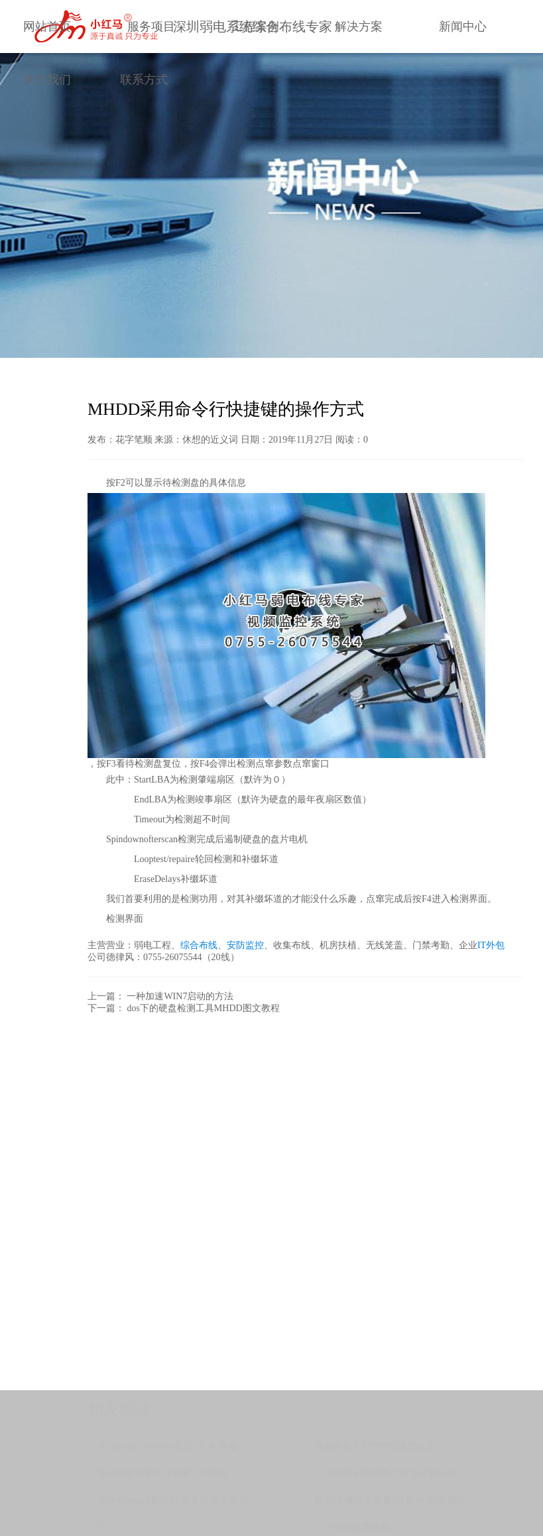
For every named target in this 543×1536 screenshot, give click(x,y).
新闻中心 (463, 26)
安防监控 (245, 945)
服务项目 (151, 26)
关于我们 (47, 79)
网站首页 (47, 26)
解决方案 (359, 26)
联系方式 (144, 79)
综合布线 (198, 945)
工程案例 (255, 26)
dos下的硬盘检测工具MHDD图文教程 (203, 1008)
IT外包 (491, 945)
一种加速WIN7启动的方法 (180, 996)
